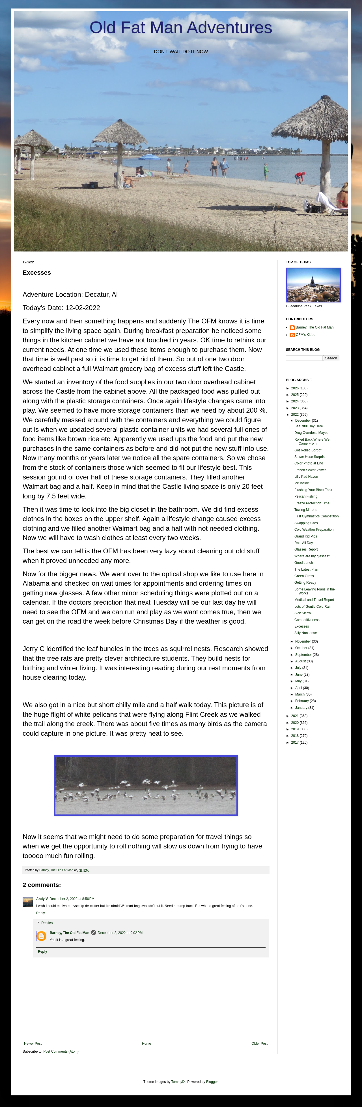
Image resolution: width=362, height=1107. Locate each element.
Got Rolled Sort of (307, 450)
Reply (40, 913)
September (304, 655)
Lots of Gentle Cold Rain (312, 607)
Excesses (301, 626)
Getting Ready (305, 583)
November (303, 641)
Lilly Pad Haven (306, 477)
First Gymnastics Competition (316, 516)
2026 (295, 388)
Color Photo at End (308, 463)
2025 (295, 395)
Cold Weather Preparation (314, 530)
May (299, 681)
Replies (47, 923)
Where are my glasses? (312, 556)
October (301, 648)
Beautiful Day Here (308, 426)
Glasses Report (306, 549)
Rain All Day (303, 543)
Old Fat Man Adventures (181, 27)
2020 (295, 723)
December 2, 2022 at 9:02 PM (120, 933)
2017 (295, 743)
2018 (295, 736)
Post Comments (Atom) (61, 1051)
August (301, 661)
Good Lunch (303, 563)
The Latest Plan (306, 569)
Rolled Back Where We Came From (311, 441)
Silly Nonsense (305, 633)
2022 (295, 415)
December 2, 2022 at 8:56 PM (71, 899)
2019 (295, 729)
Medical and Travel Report (314, 600)
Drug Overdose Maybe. (311, 433)
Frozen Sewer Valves (310, 470)
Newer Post (33, 1044)
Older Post (259, 1044)
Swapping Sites (306, 523)
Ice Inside (301, 483)
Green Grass (304, 576)
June (299, 675)
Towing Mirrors (305, 510)
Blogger (212, 1082)
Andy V (42, 899)
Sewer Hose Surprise (310, 457)
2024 (295, 401)
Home (146, 1044)
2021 (295, 716)
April (299, 688)
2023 (295, 408)
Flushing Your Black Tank (313, 490)
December (303, 421)
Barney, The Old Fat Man (69, 933)
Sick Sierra (302, 613)
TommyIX (178, 1082)
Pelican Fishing (305, 496)
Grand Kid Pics (305, 536)
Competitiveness (307, 620)
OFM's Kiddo (305, 335)
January (301, 708)
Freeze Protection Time (311, 503)
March (300, 694)
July (298, 668)
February (302, 701)
